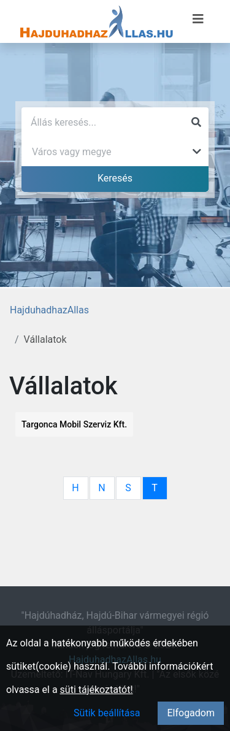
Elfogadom (191, 713)
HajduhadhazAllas (49, 310)
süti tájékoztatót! (96, 689)
